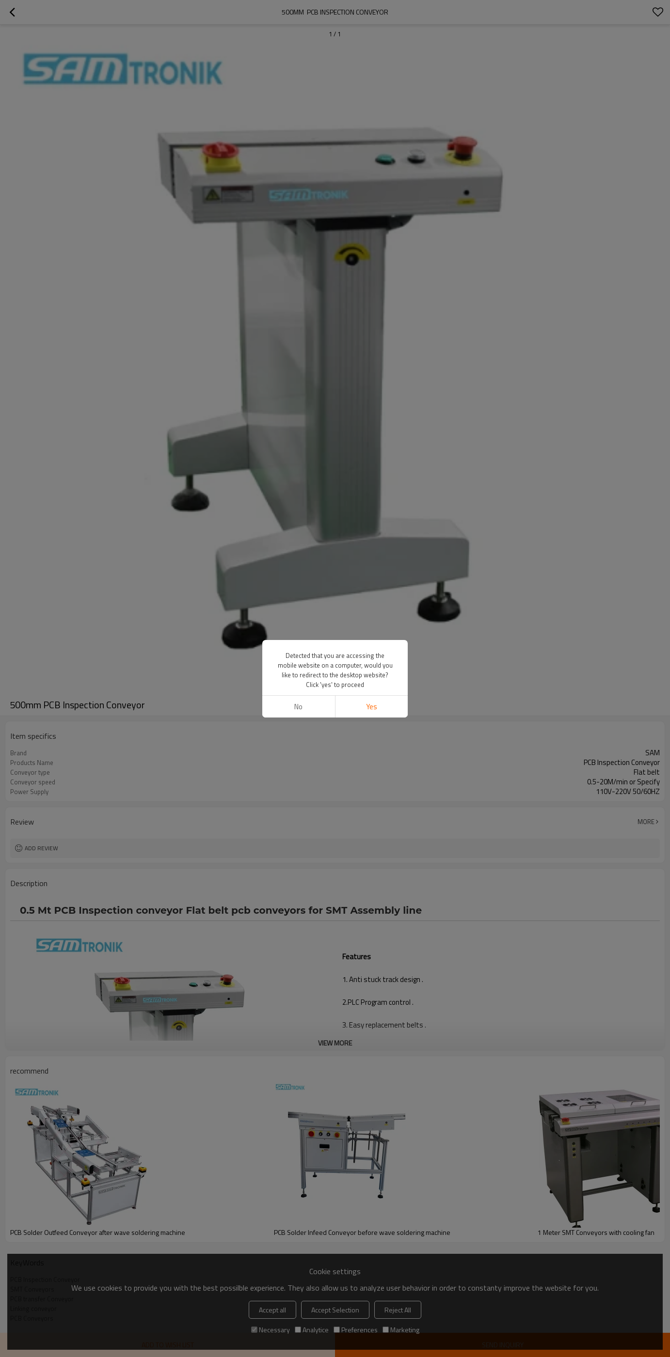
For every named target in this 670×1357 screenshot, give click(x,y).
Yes (371, 706)
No (298, 706)
